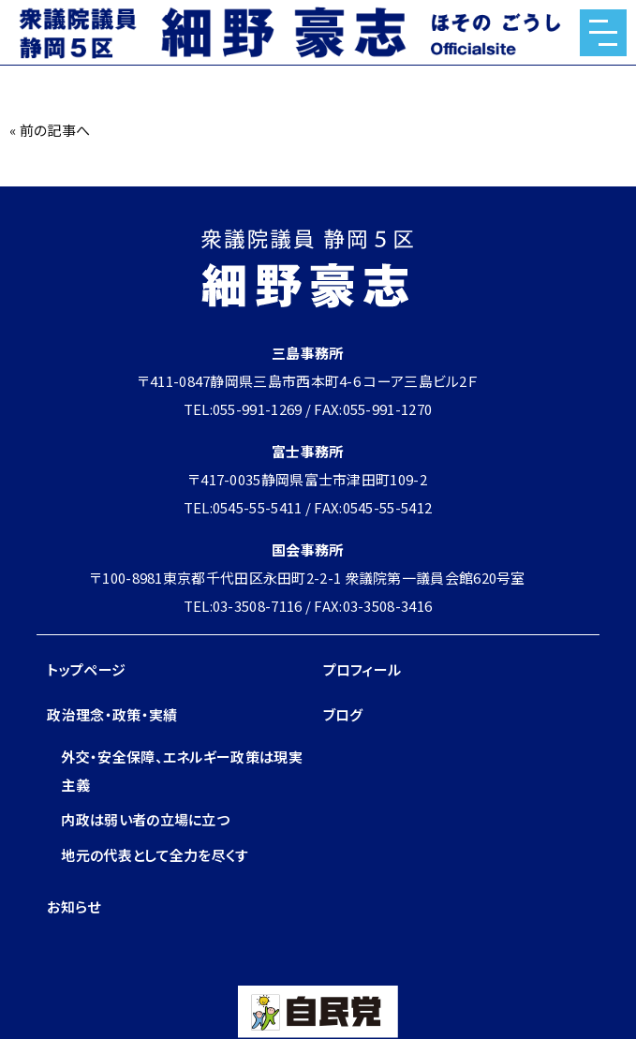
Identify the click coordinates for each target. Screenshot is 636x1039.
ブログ (343, 714)
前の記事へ (55, 130)
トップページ (86, 669)
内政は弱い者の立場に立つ (145, 819)
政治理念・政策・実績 (112, 714)
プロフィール (362, 669)
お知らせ (73, 906)
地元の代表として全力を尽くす (154, 855)
